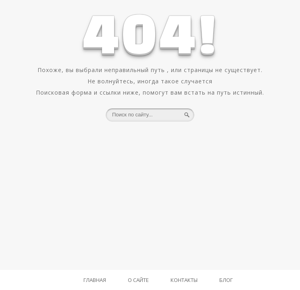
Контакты (184, 280)
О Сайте (138, 280)
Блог (226, 280)
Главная (94, 280)
